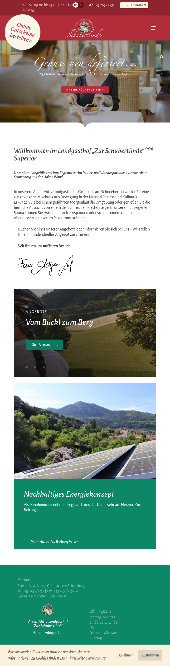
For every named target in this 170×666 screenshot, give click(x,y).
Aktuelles (28, 390)
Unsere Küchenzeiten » (85, 89)
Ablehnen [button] (125, 655)
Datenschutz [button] (96, 658)
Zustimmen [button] (150, 655)
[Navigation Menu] (153, 28)
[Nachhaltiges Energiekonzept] (85, 453)
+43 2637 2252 (102, 5)
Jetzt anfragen (134, 5)
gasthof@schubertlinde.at (47, 596)
